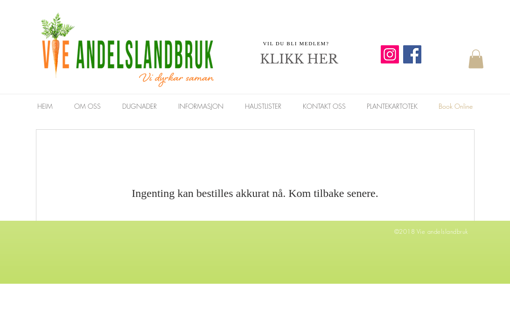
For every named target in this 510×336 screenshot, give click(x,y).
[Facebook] (412, 54)
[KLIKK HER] (299, 59)
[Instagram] (390, 54)
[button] (476, 59)
